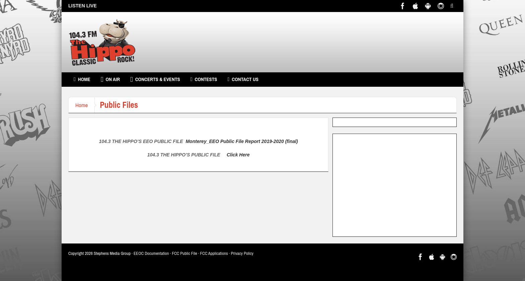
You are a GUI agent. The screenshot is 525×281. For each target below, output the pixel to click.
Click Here (238, 154)
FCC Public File (184, 253)
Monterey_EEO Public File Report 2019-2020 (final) (241, 141)
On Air (110, 79)
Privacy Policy (242, 253)
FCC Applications (214, 253)
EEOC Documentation (151, 253)
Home (82, 79)
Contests (204, 79)
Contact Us (242, 79)
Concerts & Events (155, 79)
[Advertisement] (394, 185)
